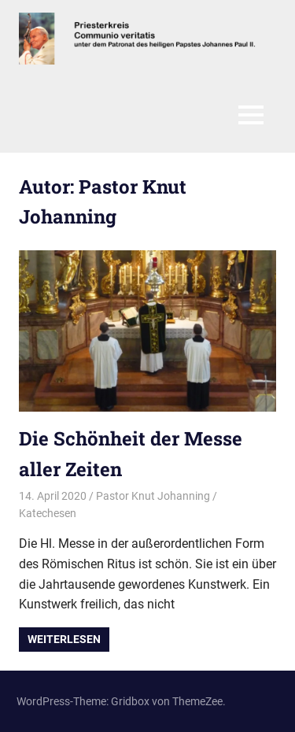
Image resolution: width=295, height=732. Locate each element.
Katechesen (47, 513)
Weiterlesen (64, 639)
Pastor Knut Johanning (153, 496)
